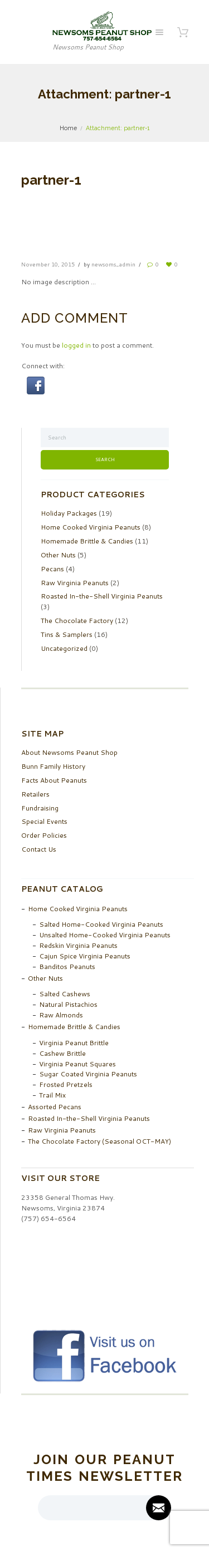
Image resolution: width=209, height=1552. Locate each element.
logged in (76, 345)
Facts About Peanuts (54, 780)
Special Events (44, 821)
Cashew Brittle (62, 1053)
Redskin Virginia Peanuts (78, 945)
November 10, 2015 (48, 264)
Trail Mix (52, 1095)
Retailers (35, 794)
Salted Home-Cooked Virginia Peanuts (101, 924)
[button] (36, 381)
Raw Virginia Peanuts (75, 582)
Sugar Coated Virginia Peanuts (88, 1074)
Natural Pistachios (68, 1004)
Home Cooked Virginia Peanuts (90, 527)
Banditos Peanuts (67, 966)
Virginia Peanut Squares (77, 1064)
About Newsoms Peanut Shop (69, 752)
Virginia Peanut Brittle (74, 1042)
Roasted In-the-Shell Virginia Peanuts (102, 596)
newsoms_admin (113, 264)
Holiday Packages (69, 513)
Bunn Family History (53, 766)
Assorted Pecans (54, 1106)
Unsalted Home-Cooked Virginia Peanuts (105, 935)
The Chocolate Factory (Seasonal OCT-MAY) (99, 1141)
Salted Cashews (64, 994)
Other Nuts (58, 555)
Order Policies (44, 835)
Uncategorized (64, 648)
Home (68, 128)
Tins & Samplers (67, 634)
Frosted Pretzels (66, 1084)
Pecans (52, 569)
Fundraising (40, 808)
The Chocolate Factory (77, 620)
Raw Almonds (61, 1015)
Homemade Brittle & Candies (87, 541)
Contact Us (38, 849)
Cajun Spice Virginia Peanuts (84, 956)
